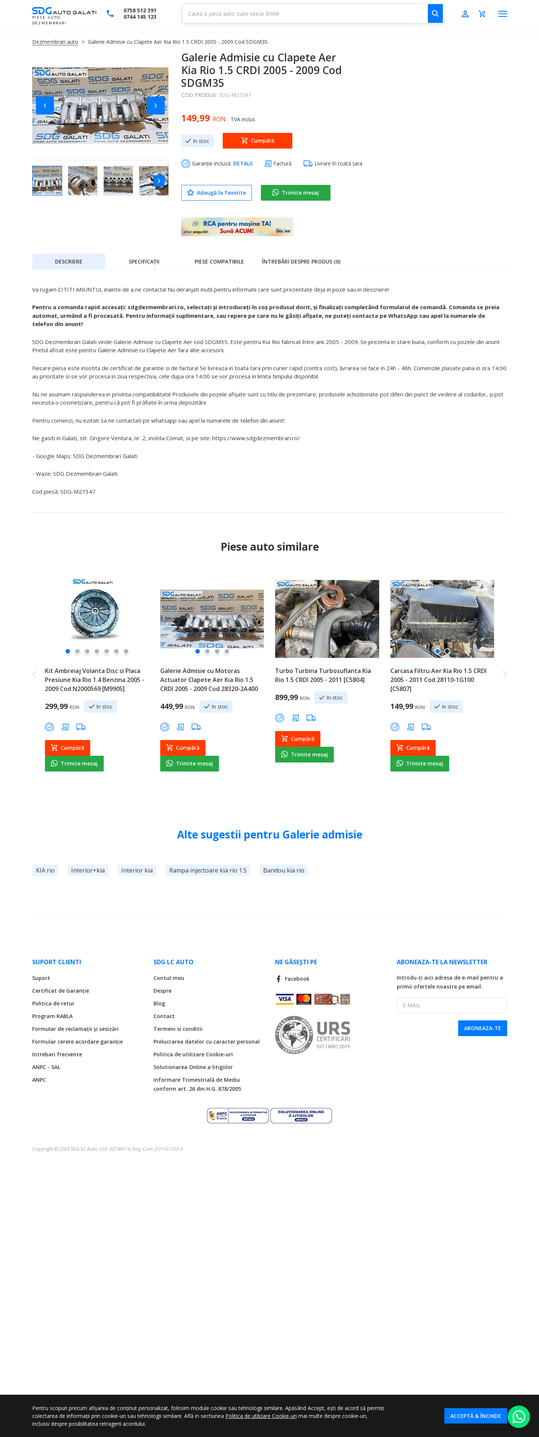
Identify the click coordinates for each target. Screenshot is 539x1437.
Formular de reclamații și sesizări (75, 1028)
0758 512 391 (140, 10)
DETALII (243, 163)
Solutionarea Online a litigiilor (193, 1067)
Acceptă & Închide (475, 1415)
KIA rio (45, 870)
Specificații (144, 261)
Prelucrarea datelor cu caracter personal (206, 1041)
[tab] (69, 261)
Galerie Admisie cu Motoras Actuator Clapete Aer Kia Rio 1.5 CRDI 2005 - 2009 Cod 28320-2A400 (209, 680)
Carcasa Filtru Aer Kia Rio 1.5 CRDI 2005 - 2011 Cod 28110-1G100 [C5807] (438, 680)
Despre (162, 990)
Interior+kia (88, 870)
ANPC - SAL (46, 1067)
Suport (41, 977)
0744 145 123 (140, 16)
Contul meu (168, 977)
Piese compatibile (219, 261)
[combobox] (312, 13)
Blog (159, 1003)
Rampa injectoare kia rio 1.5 (208, 870)
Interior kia (137, 870)
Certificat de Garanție (60, 990)
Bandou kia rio (283, 870)
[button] (47, 105)
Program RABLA (52, 1016)
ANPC (39, 1079)
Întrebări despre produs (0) (301, 261)
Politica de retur (53, 1003)
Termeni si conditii (177, 1028)
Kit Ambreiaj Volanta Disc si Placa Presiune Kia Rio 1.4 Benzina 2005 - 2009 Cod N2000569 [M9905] (94, 680)
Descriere (68, 261)
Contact (164, 1016)
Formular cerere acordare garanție (77, 1041)
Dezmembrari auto (55, 41)
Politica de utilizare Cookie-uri (193, 1054)
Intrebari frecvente (57, 1054)
